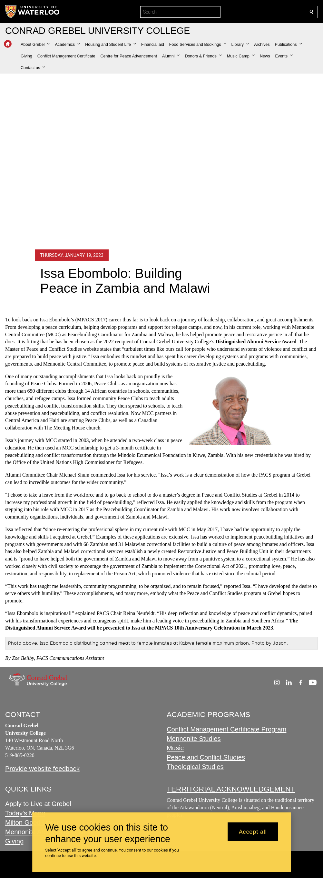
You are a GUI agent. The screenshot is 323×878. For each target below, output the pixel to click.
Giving (14, 841)
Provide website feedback (42, 768)
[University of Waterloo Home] (32, 11)
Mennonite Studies (194, 738)
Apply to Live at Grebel (38, 804)
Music (175, 748)
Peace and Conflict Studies (206, 757)
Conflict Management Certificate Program (226, 729)
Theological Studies (195, 766)
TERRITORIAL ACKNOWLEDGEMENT (231, 789)
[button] (35, 44)
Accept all (253, 831)
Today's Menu (25, 813)
